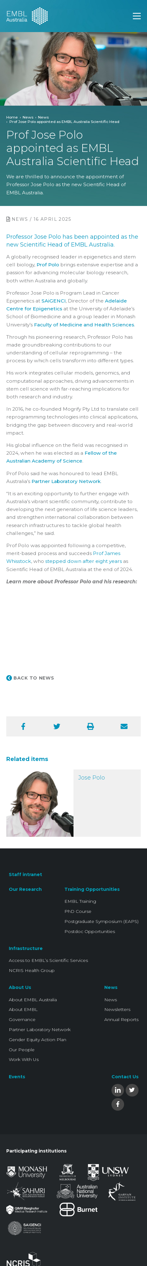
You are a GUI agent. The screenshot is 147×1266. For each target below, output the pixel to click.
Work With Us (24, 1059)
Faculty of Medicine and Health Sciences (84, 325)
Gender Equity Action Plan (37, 1039)
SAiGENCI (53, 301)
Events (17, 1077)
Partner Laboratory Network (66, 481)
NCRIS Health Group (32, 970)
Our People (22, 1049)
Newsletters (117, 1009)
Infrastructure (26, 948)
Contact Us (125, 1077)
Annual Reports (121, 1019)
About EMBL (23, 1009)
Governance (22, 1019)
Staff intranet (25, 874)
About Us (20, 987)
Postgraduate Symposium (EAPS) (101, 921)
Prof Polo (47, 265)
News (28, 117)
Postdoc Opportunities (89, 931)
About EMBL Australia (33, 999)
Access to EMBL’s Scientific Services (48, 960)
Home (12, 117)
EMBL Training (80, 901)
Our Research (25, 889)
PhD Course (77, 911)
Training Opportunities (92, 889)
